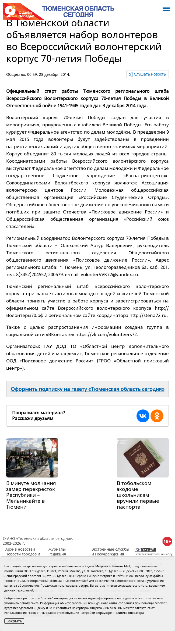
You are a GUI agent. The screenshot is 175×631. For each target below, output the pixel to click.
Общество (15, 74)
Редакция (57, 554)
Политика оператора (128, 613)
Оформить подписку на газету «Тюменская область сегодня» (87, 389)
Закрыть (14, 620)
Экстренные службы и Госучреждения (110, 552)
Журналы (57, 549)
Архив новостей (20, 549)
